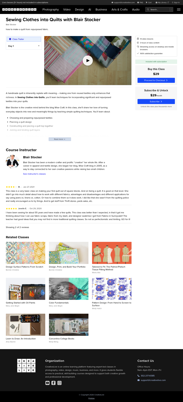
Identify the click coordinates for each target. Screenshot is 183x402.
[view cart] (149, 2)
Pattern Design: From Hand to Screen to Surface (111, 304)
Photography (50, 9)
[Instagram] (59, 383)
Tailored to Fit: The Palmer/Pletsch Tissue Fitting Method (108, 268)
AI (89, 9)
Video (67, 9)
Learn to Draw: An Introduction (21, 338)
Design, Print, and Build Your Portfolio (67, 266)
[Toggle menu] (179, 9)
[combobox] (159, 9)
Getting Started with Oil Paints (20, 302)
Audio (136, 9)
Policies (91, 398)
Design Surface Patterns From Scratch (24, 266)
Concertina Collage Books (61, 338)
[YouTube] (47, 383)
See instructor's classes (34, 173)
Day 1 (11, 45)
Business (101, 9)
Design (79, 9)
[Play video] (87, 60)
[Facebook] (53, 383)
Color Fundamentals (59, 302)
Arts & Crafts (120, 9)
